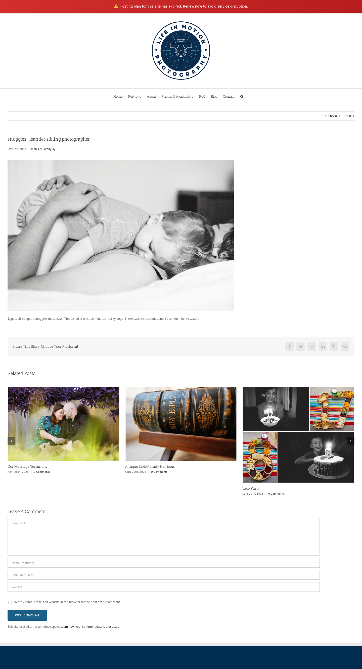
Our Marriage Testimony (28, 466)
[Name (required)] (164, 563)
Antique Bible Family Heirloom (150, 466)
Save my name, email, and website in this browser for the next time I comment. (67, 602)
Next (347, 116)
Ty (54, 149)
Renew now (192, 6)
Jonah (33, 149)
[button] (241, 96)
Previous (334, 116)
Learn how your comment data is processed (89, 626)
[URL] (164, 587)
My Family (44, 149)
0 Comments (42, 472)
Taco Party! (251, 488)
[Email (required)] (164, 575)
